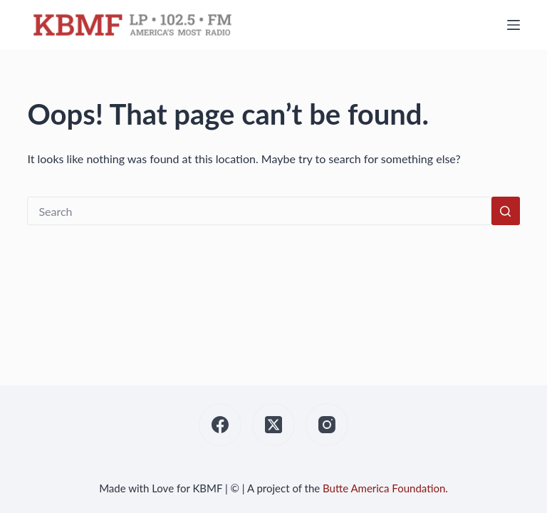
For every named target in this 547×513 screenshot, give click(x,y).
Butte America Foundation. (385, 488)
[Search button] (505, 211)
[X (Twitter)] (273, 424)
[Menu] (513, 25)
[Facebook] (220, 424)
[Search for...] (259, 211)
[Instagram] (327, 424)
